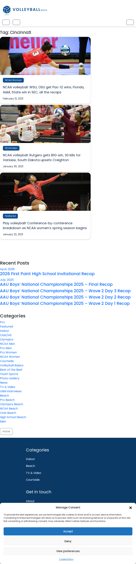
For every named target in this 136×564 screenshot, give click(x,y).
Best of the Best (11, 370)
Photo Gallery (9, 378)
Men (3, 421)
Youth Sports (9, 374)
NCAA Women (10, 357)
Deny (68, 541)
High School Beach (13, 417)
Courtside (7, 361)
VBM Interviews (11, 391)
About (30, 501)
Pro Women (8, 352)
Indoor (4, 331)
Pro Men (6, 348)
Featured (6, 326)
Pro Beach (7, 400)
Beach (4, 396)
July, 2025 (7, 280)
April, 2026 (7, 269)
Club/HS (6, 335)
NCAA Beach (9, 408)
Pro (2, 322)
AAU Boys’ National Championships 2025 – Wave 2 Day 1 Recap (65, 303)
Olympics (6, 339)
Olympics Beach (11, 404)
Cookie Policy (66, 559)
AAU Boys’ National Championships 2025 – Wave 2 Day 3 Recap (65, 291)
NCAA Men (7, 344)
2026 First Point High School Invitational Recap (47, 274)
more (6, 431)
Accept (68, 531)
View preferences (68, 551)
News (4, 383)
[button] (130, 507)
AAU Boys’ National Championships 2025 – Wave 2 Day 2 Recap (65, 297)
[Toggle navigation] (6, 22)
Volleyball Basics (11, 365)
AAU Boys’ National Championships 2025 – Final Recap (56, 284)
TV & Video (7, 387)
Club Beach (8, 413)
